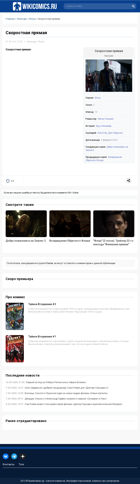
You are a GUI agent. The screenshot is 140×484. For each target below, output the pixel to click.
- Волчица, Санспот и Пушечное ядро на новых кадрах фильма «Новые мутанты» (57, 393)
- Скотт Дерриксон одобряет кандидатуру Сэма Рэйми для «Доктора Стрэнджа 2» (57, 388)
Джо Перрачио (115, 133)
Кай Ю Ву (102, 133)
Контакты (8, 464)
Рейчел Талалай (105, 119)
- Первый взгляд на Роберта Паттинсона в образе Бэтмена (46, 382)
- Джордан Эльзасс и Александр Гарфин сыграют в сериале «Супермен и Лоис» (56, 398)
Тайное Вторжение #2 (42, 304)
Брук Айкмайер (103, 126)
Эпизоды (31, 41)
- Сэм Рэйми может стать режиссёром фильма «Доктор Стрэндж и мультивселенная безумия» (64, 404)
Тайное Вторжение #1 (42, 336)
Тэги (21, 464)
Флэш (41, 41)
